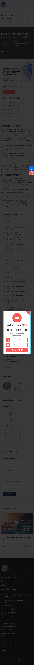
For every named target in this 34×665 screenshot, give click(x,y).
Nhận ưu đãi (17, 350)
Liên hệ (31, 174)
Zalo (31, 169)
